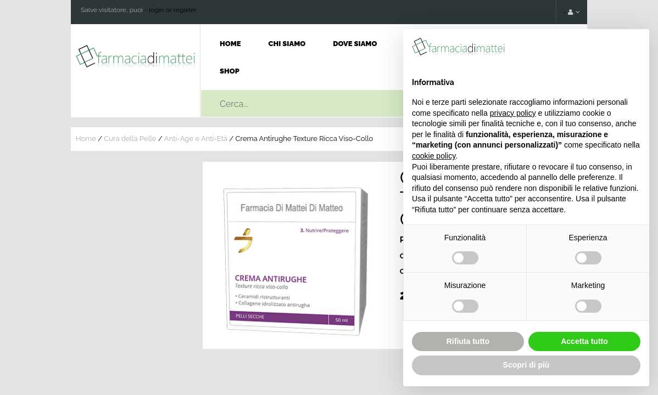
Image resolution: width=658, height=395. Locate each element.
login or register (173, 10)
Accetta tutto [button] (584, 341)
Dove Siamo (355, 44)
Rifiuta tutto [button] (468, 341)
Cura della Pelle (130, 138)
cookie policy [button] (433, 155)
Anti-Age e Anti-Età (195, 138)
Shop (229, 71)
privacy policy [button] (513, 113)
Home (230, 44)
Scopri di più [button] (526, 364)
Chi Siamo (287, 44)
